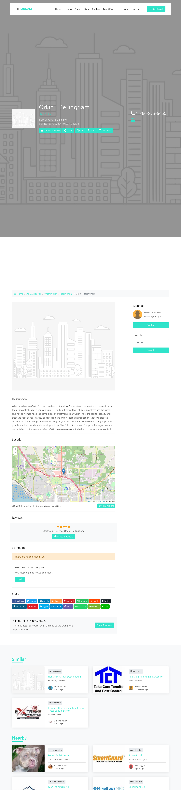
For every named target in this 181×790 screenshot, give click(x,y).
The (23, 8)
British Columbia (65, 759)
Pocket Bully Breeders (60, 755)
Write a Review (50, 130)
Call (91, 130)
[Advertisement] (90, 268)
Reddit (94, 601)
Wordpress (19, 606)
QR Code (105, 130)
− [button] (15, 452)
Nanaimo (52, 759)
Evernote (82, 601)
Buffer (106, 601)
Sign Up (136, 9)
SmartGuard (136, 755)
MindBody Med (137, 786)
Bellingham (67, 293)
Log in (20, 579)
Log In (124, 9)
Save (80, 130)
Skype (44, 606)
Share (68, 130)
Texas (59, 715)
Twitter (31, 601)
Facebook (18, 601)
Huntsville (53, 680)
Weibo (33, 606)
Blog (86, 9)
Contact (96, 9)
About (78, 9)
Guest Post (108, 9)
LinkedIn (44, 601)
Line (105, 606)
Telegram (56, 606)
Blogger (56, 601)
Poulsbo (132, 759)
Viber (68, 606)
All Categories (33, 293)
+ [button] (15, 449)
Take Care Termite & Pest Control (146, 676)
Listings (68, 9)
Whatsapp (80, 606)
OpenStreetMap (100, 501)
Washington (50, 293)
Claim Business (104, 625)
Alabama (62, 680)
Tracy (131, 680)
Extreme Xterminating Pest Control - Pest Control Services (65, 709)
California (139, 680)
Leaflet (90, 501)
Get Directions (106, 506)
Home (58, 9)
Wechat (94, 606)
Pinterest (69, 601)
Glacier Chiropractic (59, 786)
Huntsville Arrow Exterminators (65, 676)
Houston (52, 715)
